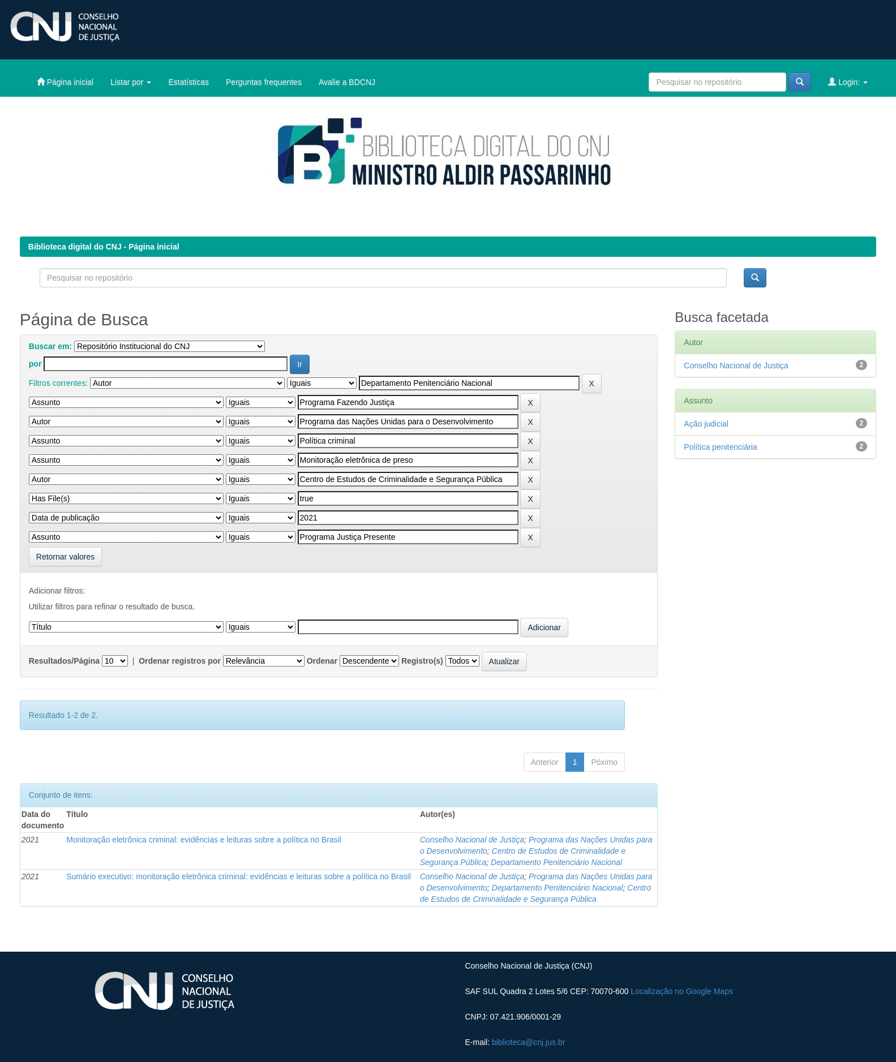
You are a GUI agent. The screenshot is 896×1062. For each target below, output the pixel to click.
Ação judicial (706, 423)
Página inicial (65, 82)
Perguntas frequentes (264, 82)
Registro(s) (422, 660)
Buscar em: (50, 346)
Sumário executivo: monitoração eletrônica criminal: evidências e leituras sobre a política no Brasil (238, 876)
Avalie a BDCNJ (347, 82)
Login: (848, 82)
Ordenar (322, 660)
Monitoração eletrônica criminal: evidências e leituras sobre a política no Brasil (203, 839)
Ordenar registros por (180, 660)
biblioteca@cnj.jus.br (528, 1042)
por (35, 363)
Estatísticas (188, 82)
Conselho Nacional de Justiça (472, 839)
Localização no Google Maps (682, 991)
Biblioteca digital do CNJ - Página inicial (103, 246)
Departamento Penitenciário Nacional (556, 862)
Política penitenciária (720, 447)
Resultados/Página (64, 660)
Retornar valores (65, 556)
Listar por (130, 82)
